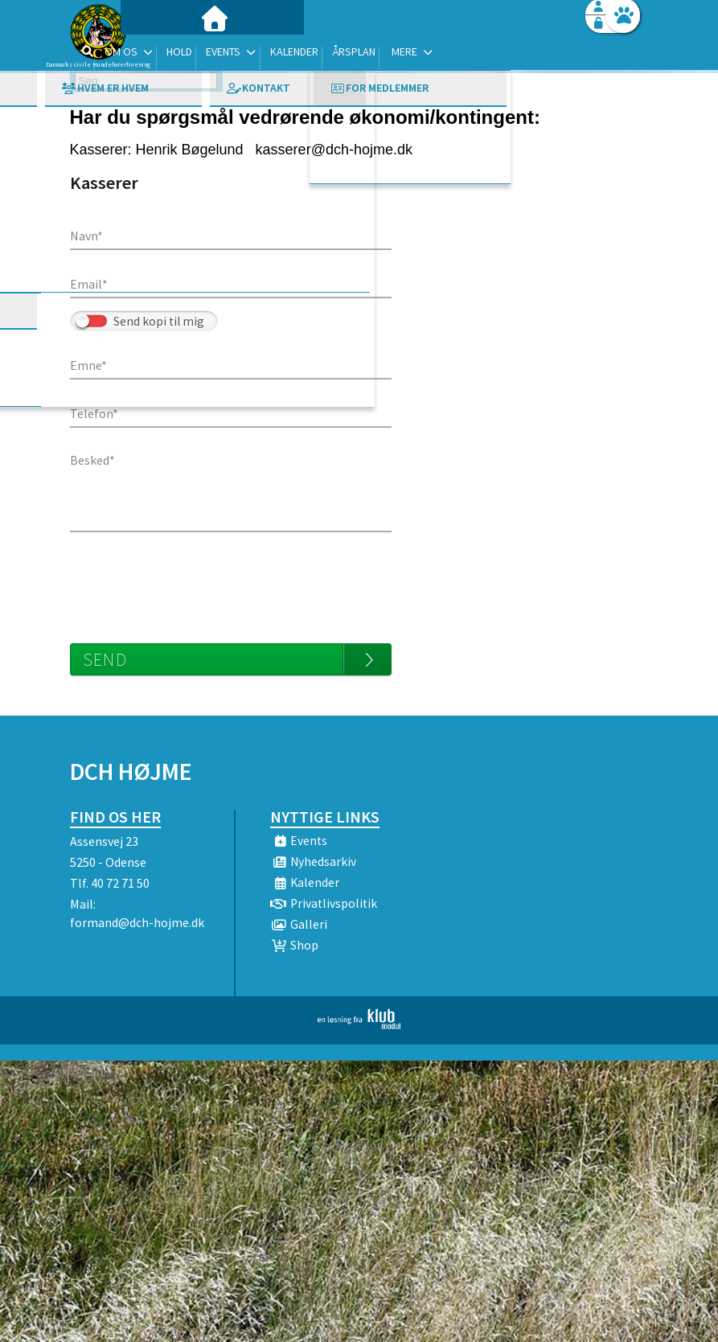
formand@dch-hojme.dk (137, 922)
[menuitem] (170, 54)
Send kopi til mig (158, 321)
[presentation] (192, 579)
